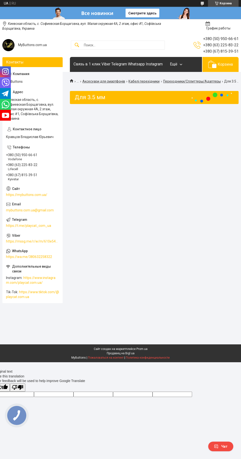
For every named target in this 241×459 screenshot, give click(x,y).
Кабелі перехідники (144, 81)
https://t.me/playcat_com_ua (28, 226)
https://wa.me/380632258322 (29, 257)
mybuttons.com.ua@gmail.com (30, 210)
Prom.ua (141, 349)
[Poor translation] (17, 387)
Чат (221, 446)
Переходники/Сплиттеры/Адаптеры (192, 81)
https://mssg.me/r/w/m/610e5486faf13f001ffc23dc (32, 241)
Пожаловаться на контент (106, 357)
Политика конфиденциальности (148, 357)
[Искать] (77, 45)
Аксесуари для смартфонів (103, 81)
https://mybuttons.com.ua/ (26, 195)
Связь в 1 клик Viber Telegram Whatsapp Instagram (118, 64)
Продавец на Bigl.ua (120, 353)
